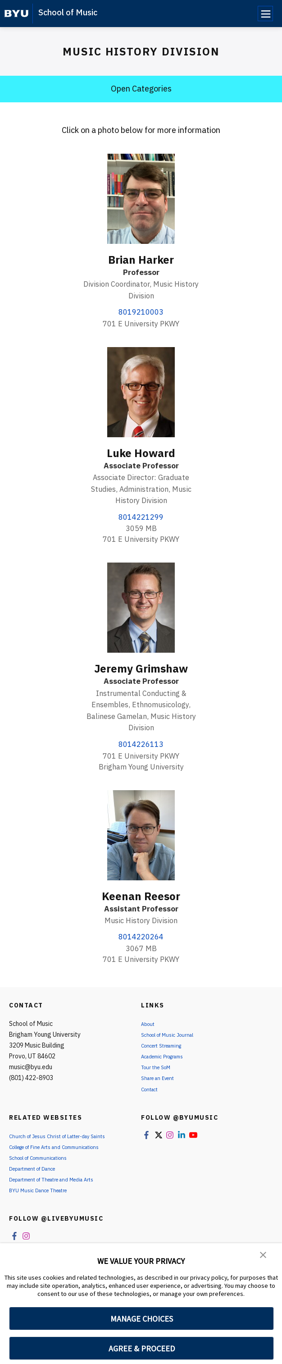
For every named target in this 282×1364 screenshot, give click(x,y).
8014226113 (141, 744)
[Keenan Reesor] (141, 835)
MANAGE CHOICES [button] (141, 1319)
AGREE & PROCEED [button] (142, 1348)
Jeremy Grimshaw (141, 668)
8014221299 (141, 517)
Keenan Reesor (141, 896)
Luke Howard (141, 453)
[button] (264, 1256)
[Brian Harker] (141, 199)
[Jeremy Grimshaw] (141, 608)
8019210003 (141, 311)
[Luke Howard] (141, 392)
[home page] (16, 13)
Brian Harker (141, 259)
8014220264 (141, 936)
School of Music (67, 12)
